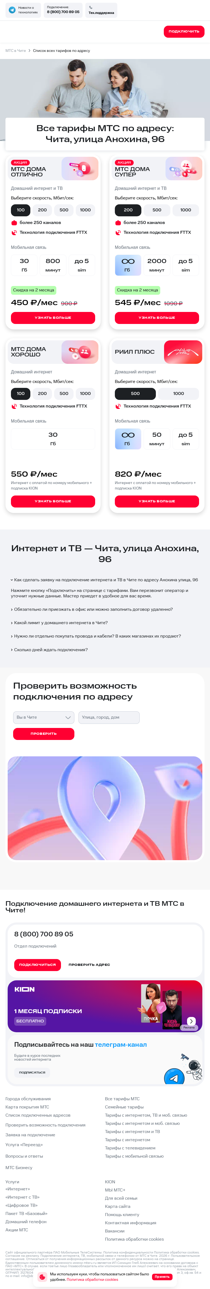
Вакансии (114, 1231)
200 (42, 210)
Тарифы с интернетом (127, 1140)
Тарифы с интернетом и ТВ (132, 1131)
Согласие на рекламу (22, 1256)
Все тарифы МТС (122, 1099)
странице (166, 1259)
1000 (85, 210)
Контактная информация (130, 1223)
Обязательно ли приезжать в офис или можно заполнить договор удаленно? (91, 609)
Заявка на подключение (30, 1135)
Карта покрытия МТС (27, 1107)
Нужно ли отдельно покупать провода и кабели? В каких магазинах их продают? (95, 636)
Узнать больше (53, 318)
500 (64, 210)
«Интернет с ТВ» (22, 1197)
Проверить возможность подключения (45, 1125)
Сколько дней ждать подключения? (49, 650)
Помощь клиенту (122, 1214)
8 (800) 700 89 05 (63, 12)
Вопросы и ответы (24, 1156)
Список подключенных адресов (38, 1115)
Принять (162, 1277)
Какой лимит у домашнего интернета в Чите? (59, 623)
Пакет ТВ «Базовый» (26, 1213)
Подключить (61, 590)
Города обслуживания (28, 1099)
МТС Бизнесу (18, 1167)
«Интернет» (17, 1189)
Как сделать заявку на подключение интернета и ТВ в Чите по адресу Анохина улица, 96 (104, 580)
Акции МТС (16, 1230)
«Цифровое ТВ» (21, 1205)
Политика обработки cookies (134, 1239)
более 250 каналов (40, 222)
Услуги (12, 1182)
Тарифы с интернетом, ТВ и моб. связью (146, 1115)
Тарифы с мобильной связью (134, 1156)
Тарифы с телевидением (130, 1148)
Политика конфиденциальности (128, 1252)
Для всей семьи (121, 1198)
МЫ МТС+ (115, 1190)
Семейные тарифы (124, 1107)
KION (110, 1182)
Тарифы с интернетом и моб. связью (142, 1123)
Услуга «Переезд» (24, 1145)
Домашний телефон (25, 1222)
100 (21, 210)
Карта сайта (117, 1206)
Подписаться (32, 1072)
